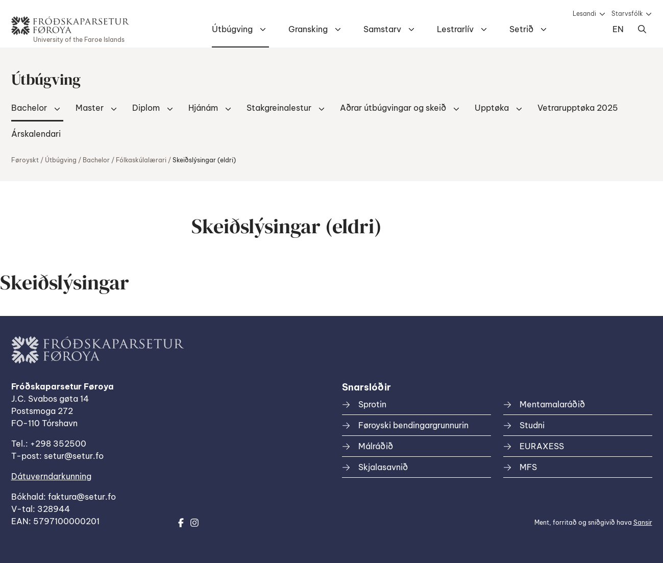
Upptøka (492, 108)
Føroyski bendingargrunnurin (413, 425)
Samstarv (382, 29)
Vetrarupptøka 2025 (577, 108)
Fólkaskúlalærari (141, 160)
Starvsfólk (627, 13)
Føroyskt (25, 160)
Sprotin (372, 404)
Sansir (642, 522)
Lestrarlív (455, 29)
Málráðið (375, 446)
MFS (528, 467)
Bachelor (29, 108)
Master (90, 108)
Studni (532, 425)
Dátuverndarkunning (51, 476)
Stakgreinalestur (279, 108)
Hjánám (203, 108)
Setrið (521, 29)
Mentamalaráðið (552, 404)
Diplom (146, 108)
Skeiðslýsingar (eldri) (204, 160)
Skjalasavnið (383, 467)
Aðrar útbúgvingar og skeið (393, 108)
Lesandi (584, 13)
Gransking (308, 29)
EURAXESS (542, 446)
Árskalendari (36, 134)
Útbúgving (232, 29)
